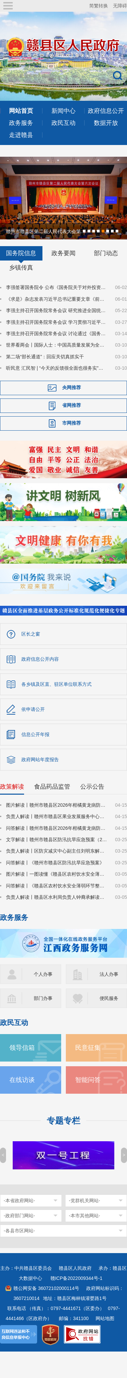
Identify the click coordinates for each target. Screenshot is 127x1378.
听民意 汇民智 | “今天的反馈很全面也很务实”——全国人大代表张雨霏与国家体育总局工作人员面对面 (56, 367)
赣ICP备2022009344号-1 (76, 1277)
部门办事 (43, 997)
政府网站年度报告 (40, 758)
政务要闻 (63, 252)
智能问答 (88, 1079)
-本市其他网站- (84, 1215)
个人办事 (43, 973)
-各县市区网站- (19, 1230)
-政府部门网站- (19, 1215)
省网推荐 (71, 404)
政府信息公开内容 (40, 658)
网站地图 (105, 1317)
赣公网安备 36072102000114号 (46, 1287)
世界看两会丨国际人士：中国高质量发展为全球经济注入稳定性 (56, 344)
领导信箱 (22, 1046)
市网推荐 (71, 422)
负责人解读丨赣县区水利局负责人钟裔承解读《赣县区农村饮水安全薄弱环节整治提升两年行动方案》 (56, 896)
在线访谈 (22, 1079)
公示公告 (92, 786)
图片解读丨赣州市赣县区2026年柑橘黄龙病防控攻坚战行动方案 (56, 804)
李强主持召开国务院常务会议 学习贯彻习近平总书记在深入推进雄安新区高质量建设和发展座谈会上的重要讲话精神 (56, 321)
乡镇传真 (21, 267)
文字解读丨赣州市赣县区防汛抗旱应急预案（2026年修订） (56, 839)
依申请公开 (33, 708)
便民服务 (109, 997)
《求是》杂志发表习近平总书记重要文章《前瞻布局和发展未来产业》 (56, 298)
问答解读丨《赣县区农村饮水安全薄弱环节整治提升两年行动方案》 (56, 885)
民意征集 (88, 1046)
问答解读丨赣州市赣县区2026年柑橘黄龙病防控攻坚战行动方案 (56, 827)
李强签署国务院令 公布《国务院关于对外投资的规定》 (56, 286)
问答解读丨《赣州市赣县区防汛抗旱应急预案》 (55, 862)
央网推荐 (71, 386)
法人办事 (109, 973)
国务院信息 (21, 252)
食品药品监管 (52, 786)
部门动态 (106, 252)
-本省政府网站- (19, 1200)
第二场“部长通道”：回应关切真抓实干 (45, 356)
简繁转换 (98, 5)
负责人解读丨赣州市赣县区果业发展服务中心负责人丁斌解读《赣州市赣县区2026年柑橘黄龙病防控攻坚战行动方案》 (56, 815)
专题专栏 (63, 1120)
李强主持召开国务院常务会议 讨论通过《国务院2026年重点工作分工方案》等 (56, 333)
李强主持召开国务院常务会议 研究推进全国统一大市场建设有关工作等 (56, 309)
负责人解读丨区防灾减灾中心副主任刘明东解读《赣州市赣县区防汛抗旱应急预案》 (56, 850)
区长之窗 (30, 633)
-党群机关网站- (84, 1200)
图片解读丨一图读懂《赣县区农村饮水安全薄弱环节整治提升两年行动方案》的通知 (56, 873)
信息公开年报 (35, 733)
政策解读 (12, 786)
